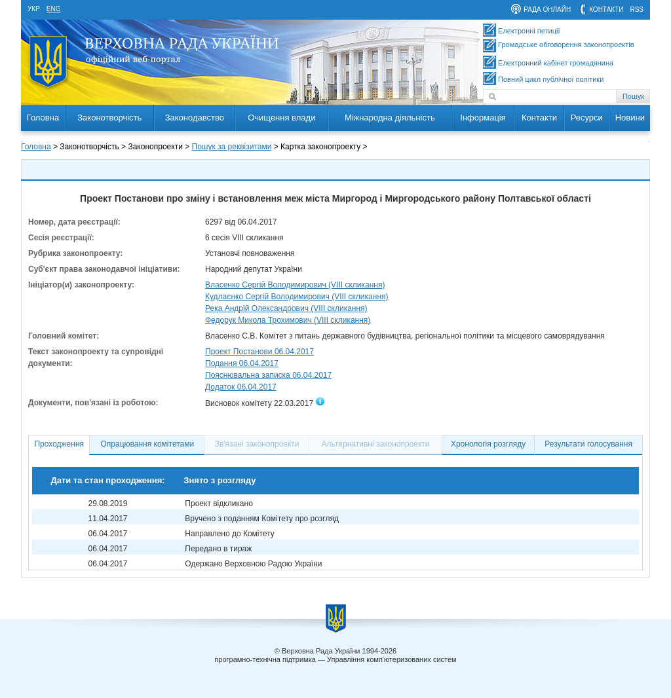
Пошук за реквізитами (232, 146)
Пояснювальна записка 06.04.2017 (268, 375)
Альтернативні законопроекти (376, 444)
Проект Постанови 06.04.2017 (259, 351)
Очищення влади (281, 117)
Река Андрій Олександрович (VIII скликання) (286, 308)
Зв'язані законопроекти (257, 444)
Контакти (539, 117)
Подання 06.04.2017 (241, 363)
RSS (636, 9)
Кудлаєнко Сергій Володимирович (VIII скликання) (297, 296)
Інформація (483, 117)
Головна (43, 117)
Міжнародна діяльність (390, 117)
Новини (630, 117)
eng (54, 8)
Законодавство (194, 117)
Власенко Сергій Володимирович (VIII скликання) (295, 284)
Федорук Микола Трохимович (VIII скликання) (287, 320)
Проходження (59, 444)
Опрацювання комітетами (148, 444)
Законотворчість (109, 117)
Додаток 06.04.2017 (241, 387)
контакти (606, 9)
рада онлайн (547, 9)
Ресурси (587, 117)
